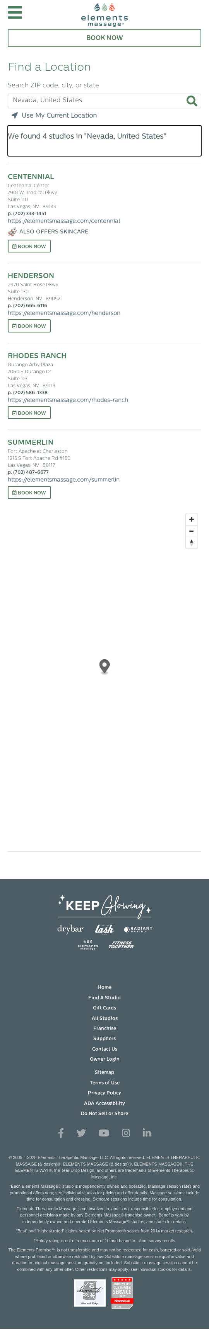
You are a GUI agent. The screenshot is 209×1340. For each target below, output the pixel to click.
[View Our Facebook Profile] (61, 1133)
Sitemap (104, 1072)
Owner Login (105, 1059)
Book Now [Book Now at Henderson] (29, 326)
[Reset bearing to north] (191, 542)
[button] (15, 14)
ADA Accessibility (104, 1104)
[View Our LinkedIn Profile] (146, 1133)
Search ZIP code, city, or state (53, 86)
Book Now (104, 38)
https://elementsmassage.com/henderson (64, 314)
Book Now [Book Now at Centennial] (29, 246)
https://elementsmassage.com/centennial (64, 221)
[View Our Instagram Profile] (125, 1133)
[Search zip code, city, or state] (104, 101)
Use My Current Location (54, 116)
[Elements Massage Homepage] (104, 14)
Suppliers (104, 1039)
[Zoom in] (191, 519)
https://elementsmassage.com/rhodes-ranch (68, 401)
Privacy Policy (104, 1093)
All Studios (105, 1018)
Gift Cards (104, 1008)
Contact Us (104, 1049)
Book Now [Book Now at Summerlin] (29, 493)
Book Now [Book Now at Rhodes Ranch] (29, 413)
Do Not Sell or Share (104, 1114)
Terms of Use (105, 1083)
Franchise (104, 1029)
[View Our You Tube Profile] (104, 1133)
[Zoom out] (191, 531)
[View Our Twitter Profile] (81, 1133)
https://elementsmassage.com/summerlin (64, 480)
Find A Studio (104, 998)
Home (104, 987)
